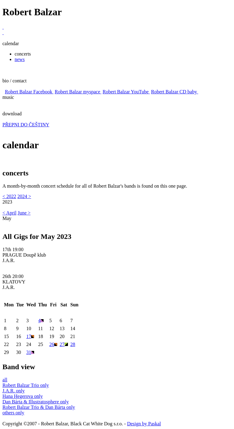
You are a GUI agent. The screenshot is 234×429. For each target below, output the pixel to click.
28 (72, 344)
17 (30, 336)
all (4, 379)
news (20, 59)
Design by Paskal (144, 423)
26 (53, 344)
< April (9, 212)
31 (30, 352)
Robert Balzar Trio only (25, 385)
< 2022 (9, 196)
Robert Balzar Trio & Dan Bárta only (38, 407)
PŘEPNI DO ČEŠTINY (25, 124)
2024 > (24, 196)
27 (64, 344)
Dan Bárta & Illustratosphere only (35, 401)
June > (24, 212)
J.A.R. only (13, 390)
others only (13, 412)
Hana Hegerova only (22, 396)
